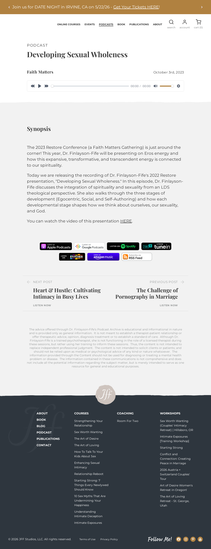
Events (90, 24)
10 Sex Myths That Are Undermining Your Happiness (90, 500)
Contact (44, 445)
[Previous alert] (9, 7)
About (157, 24)
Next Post (42, 282)
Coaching (125, 413)
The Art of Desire (86, 439)
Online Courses (68, 24)
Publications (139, 24)
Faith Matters (40, 72)
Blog (41, 426)
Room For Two (127, 421)
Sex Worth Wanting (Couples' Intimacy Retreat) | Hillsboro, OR (176, 425)
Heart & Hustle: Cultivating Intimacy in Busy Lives (67, 293)
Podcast (44, 432)
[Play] (39, 86)
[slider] (90, 86)
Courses (81, 413)
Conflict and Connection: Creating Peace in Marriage (175, 459)
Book (121, 24)
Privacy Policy (109, 539)
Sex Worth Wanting (88, 432)
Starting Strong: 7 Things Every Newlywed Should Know (91, 485)
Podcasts (106, 24)
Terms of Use (87, 539)
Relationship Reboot (88, 474)
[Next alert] (202, 7)
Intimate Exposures (88, 523)
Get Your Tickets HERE (136, 7)
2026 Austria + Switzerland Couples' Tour (175, 474)
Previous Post (164, 282)
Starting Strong (171, 448)
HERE (126, 221)
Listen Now (42, 305)
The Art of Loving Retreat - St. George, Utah (174, 501)
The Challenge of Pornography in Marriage (146, 293)
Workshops (170, 413)
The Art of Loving (86, 445)
